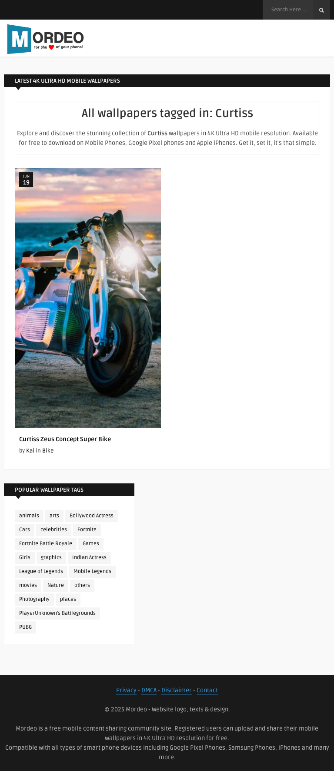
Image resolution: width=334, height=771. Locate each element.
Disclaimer (176, 690)
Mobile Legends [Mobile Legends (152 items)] (92, 571)
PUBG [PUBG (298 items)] (25, 627)
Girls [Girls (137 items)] (24, 557)
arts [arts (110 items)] (54, 516)
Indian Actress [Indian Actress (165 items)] (89, 557)
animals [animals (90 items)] (29, 516)
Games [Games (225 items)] (91, 543)
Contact (207, 690)
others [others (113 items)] (82, 585)
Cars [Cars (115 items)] (24, 529)
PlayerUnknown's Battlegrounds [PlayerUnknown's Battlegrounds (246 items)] (57, 613)
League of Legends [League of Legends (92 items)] (41, 571)
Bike (47, 450)
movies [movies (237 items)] (28, 585)
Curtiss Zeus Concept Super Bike (65, 439)
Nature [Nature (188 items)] (55, 585)
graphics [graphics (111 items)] (51, 557)
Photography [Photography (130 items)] (34, 599)
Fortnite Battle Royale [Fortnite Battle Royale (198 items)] (45, 543)
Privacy (126, 690)
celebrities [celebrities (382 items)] (53, 529)
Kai (30, 450)
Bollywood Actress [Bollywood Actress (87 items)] (92, 516)
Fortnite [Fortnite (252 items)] (87, 529)
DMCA (149, 690)
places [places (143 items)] (68, 599)
